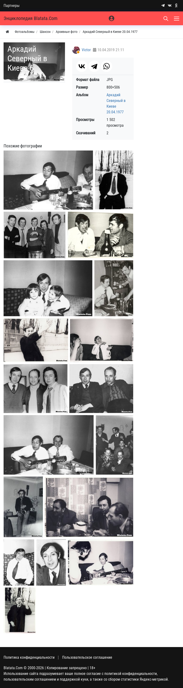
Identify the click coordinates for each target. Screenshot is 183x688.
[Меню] (177, 18)
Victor (86, 50)
